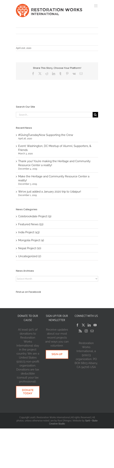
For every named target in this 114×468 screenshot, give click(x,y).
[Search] (95, 114)
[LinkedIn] (89, 325)
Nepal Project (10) (29, 248)
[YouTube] (95, 325)
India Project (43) (29, 232)
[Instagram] (86, 330)
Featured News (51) (30, 224)
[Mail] (92, 330)
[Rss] (80, 330)
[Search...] (54, 114)
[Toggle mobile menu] (96, 6)
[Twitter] (83, 325)
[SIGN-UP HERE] (57, 354)
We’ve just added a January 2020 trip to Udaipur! (49, 191)
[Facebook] (77, 325)
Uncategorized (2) (29, 256)
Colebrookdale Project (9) (34, 216)
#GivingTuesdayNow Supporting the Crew (45, 135)
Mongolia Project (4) (31, 240)
